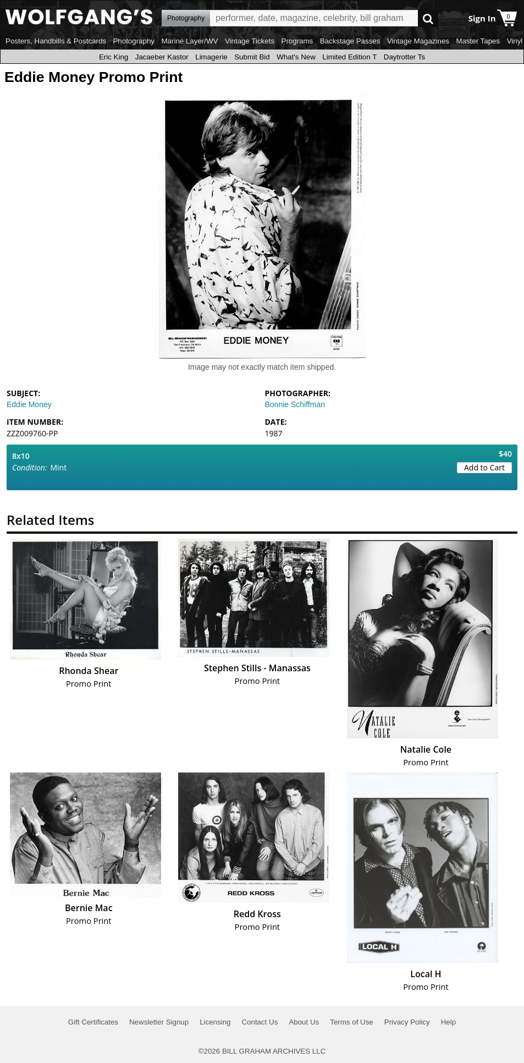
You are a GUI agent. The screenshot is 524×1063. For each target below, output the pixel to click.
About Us (304, 1022)
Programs (297, 41)
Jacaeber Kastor (162, 57)
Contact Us (259, 1022)
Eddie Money (29, 404)
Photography (134, 41)
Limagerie (211, 57)
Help (448, 1022)
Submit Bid (251, 57)
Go (428, 18)
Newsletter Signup (159, 1022)
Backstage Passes (350, 41)
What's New (296, 57)
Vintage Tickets (249, 41)
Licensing (215, 1022)
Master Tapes (478, 41)
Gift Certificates (93, 1022)
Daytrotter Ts (404, 57)
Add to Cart (484, 467)
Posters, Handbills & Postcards (55, 41)
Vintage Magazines (418, 41)
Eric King (113, 57)
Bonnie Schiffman (295, 404)
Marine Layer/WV (189, 41)
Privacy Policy (407, 1022)
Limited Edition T (349, 57)
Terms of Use (351, 1022)
